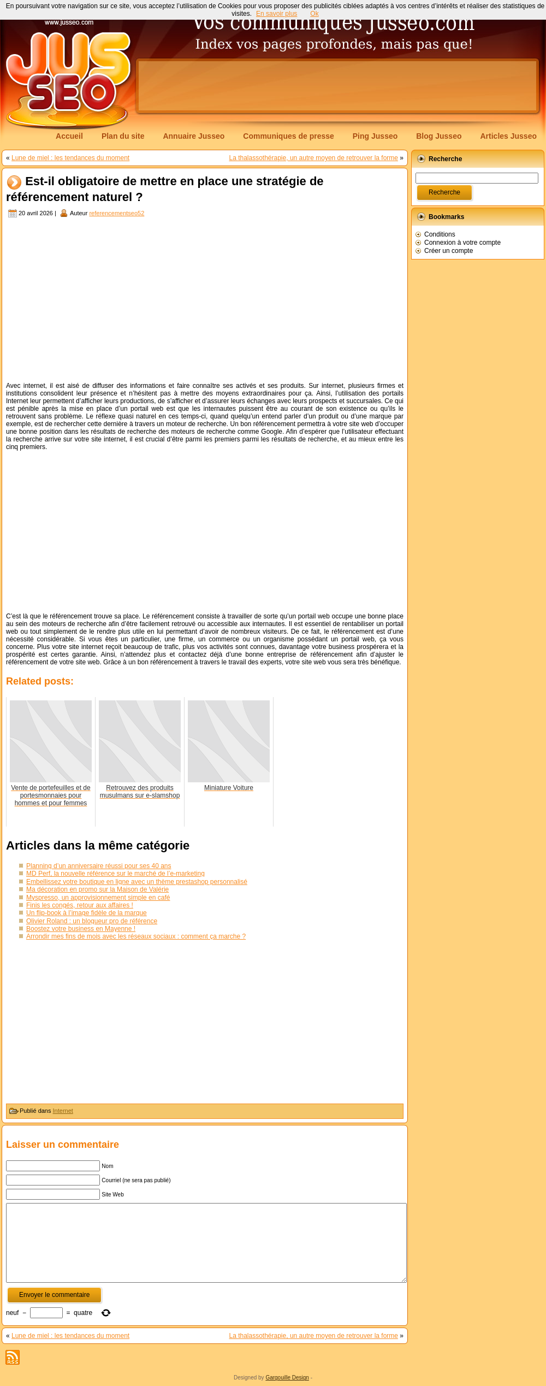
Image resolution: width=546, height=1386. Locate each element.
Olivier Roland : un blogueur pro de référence (91, 921)
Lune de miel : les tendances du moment (70, 158)
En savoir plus (276, 13)
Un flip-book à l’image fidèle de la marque (86, 913)
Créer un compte (448, 251)
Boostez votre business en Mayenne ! (80, 929)
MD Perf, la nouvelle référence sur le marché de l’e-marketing (115, 873)
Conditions (439, 234)
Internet (63, 1110)
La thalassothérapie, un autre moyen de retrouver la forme (313, 158)
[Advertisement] (204, 301)
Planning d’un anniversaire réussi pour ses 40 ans (98, 866)
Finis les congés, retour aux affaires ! (79, 905)
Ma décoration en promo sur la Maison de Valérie (97, 889)
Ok (314, 13)
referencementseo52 (116, 213)
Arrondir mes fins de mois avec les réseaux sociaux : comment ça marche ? (136, 936)
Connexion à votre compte (462, 242)
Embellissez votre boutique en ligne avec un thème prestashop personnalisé (136, 882)
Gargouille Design (287, 1378)
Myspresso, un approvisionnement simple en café (98, 897)
